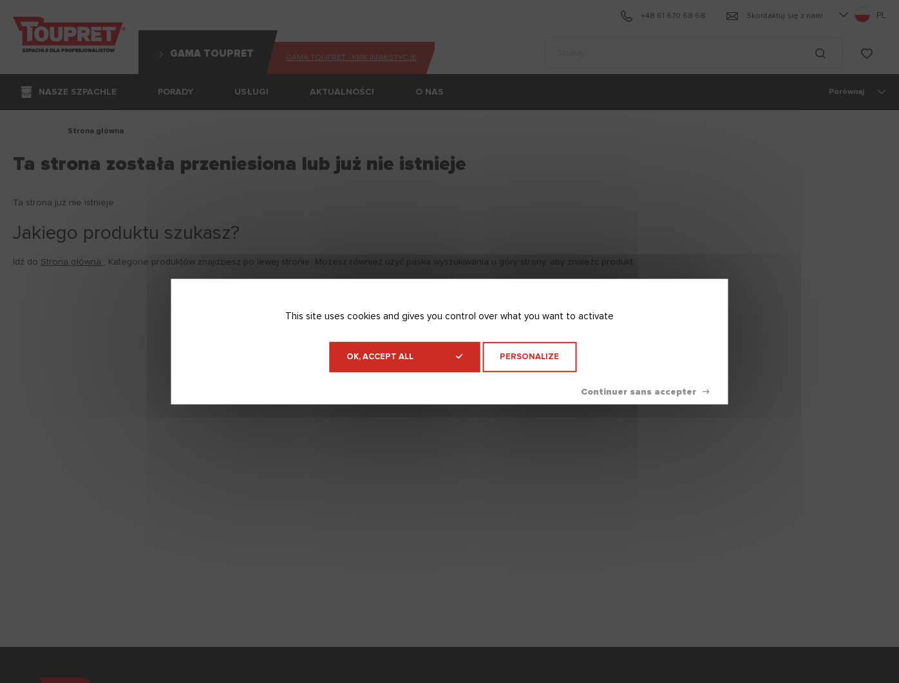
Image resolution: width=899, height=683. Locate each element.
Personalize (529, 357)
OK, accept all (404, 357)
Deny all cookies (645, 392)
